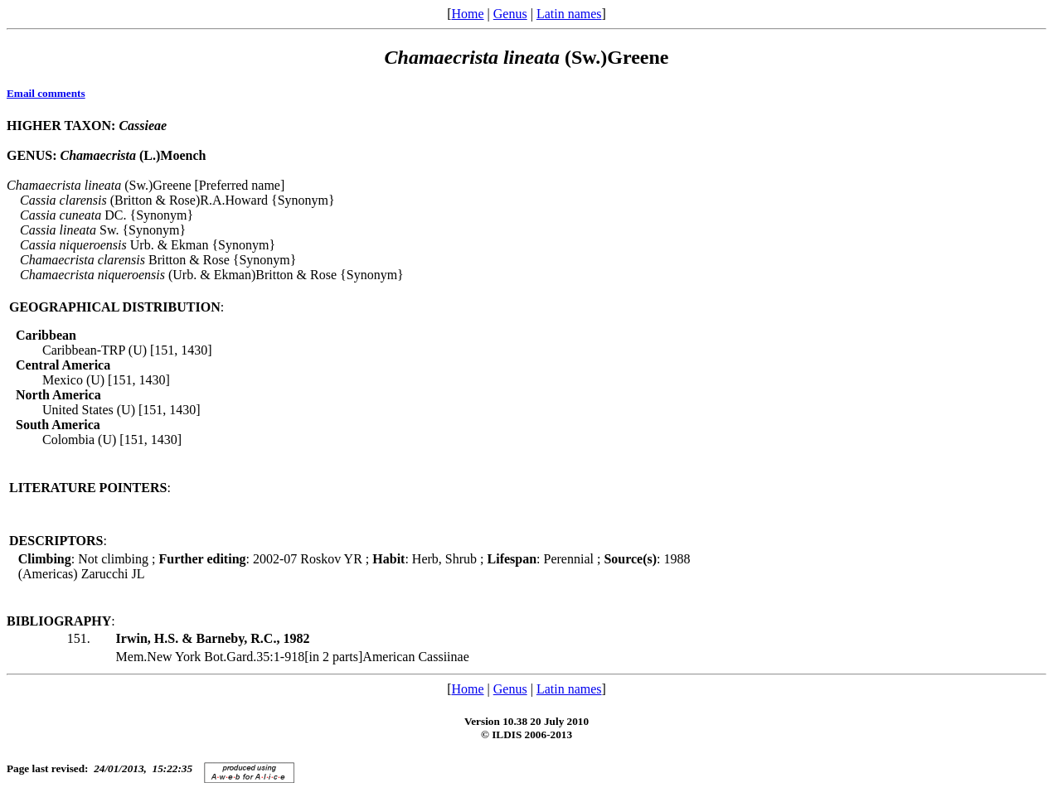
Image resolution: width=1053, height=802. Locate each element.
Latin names (569, 14)
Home (467, 14)
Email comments (46, 93)
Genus (510, 14)
